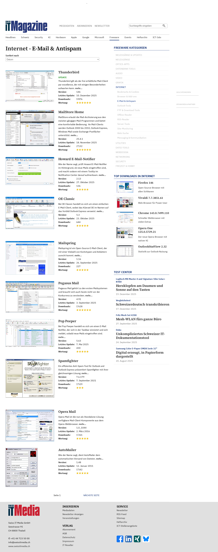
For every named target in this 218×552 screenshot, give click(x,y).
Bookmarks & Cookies (128, 91)
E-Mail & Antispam (126, 101)
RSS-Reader (123, 119)
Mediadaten (68, 510)
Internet (17, 48)
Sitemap (121, 518)
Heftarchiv (122, 522)
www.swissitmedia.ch (19, 546)
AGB (64, 533)
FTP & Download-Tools (128, 110)
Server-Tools (123, 124)
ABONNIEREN (84, 25)
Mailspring (67, 243)
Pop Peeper (67, 321)
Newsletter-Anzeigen (72, 514)
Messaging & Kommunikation (131, 137)
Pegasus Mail (68, 283)
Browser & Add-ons (127, 96)
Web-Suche (123, 133)
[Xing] (138, 541)
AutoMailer (67, 450)
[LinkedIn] (129, 541)
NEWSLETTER (102, 25)
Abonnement (68, 529)
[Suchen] (164, 26)
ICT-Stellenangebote (127, 525)
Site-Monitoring (125, 128)
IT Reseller (67, 545)
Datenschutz (68, 537)
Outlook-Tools (124, 105)
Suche (131, 31)
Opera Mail (67, 411)
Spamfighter (68, 360)
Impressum (68, 541)
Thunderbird (68, 72)
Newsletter (122, 510)
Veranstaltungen (70, 518)
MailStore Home (71, 112)
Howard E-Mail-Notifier (76, 159)
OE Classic (66, 198)
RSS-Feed (121, 514)
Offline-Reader (124, 114)
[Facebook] (121, 541)
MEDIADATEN (66, 25)
